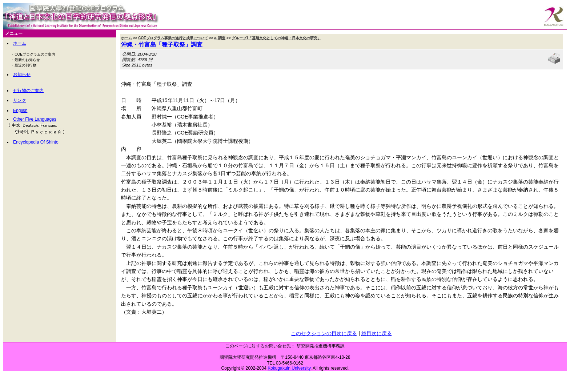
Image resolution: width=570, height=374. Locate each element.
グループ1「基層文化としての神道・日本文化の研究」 (276, 38)
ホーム (19, 43)
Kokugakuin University (289, 368)
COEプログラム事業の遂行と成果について (173, 38)
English (20, 110)
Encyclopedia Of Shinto (36, 142)
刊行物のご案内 (28, 90)
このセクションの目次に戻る (324, 333)
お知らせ (22, 74)
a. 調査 (219, 38)
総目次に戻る (376, 333)
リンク (19, 100)
